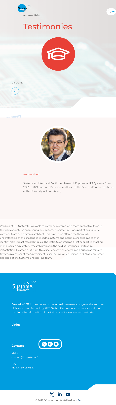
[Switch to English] (113, 11)
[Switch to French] (109, 11)
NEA (78, 400)
